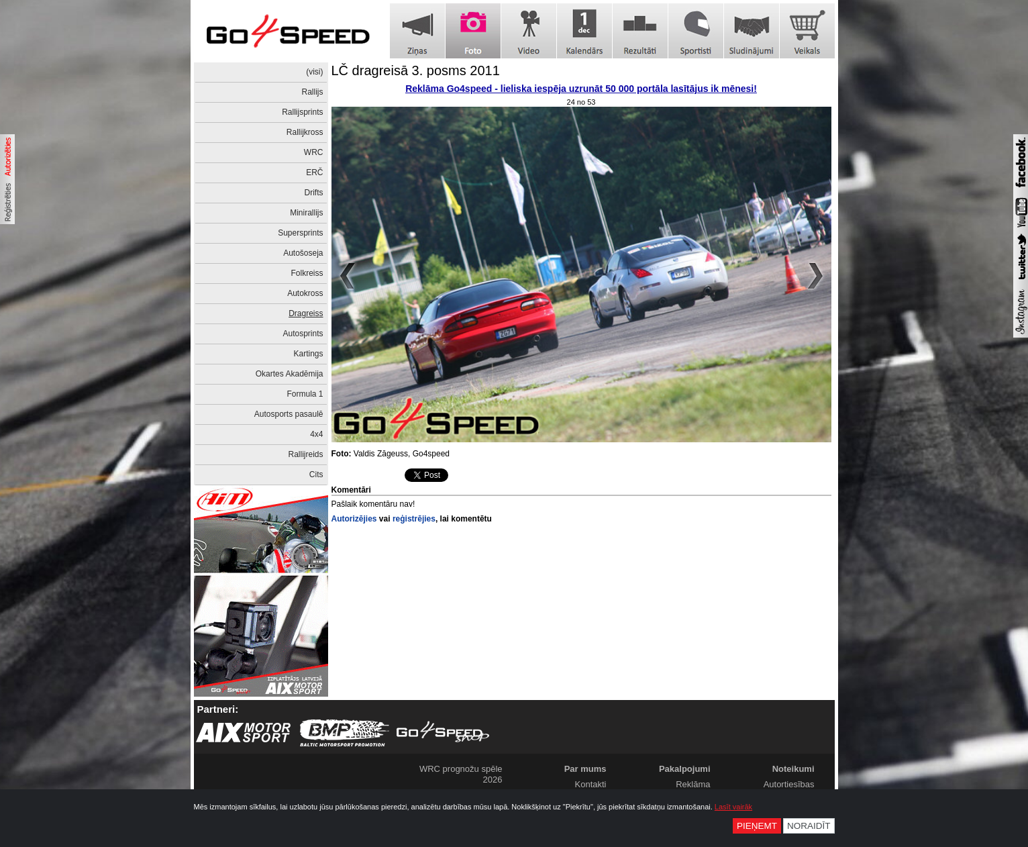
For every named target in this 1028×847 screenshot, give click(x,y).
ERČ (314, 172)
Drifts (314, 192)
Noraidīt (809, 826)
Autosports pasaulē (288, 414)
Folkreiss (307, 273)
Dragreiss (306, 313)
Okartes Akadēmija (289, 374)
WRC (313, 152)
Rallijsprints (302, 112)
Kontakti (591, 784)
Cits (316, 474)
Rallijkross (305, 132)
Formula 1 (305, 394)
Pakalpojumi (685, 769)
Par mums (585, 769)
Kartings (308, 353)
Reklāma (693, 784)
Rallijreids (305, 454)
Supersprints (300, 233)
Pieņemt (757, 826)
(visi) (314, 72)
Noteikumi (793, 769)
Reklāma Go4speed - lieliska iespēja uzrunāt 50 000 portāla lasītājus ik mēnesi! (581, 88)
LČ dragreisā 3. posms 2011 (415, 70)
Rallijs (312, 92)
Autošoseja (303, 253)
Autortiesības (789, 784)
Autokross (305, 293)
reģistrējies (414, 519)
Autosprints (302, 333)
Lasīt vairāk (733, 807)
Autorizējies (354, 519)
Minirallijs (306, 212)
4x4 (316, 434)
